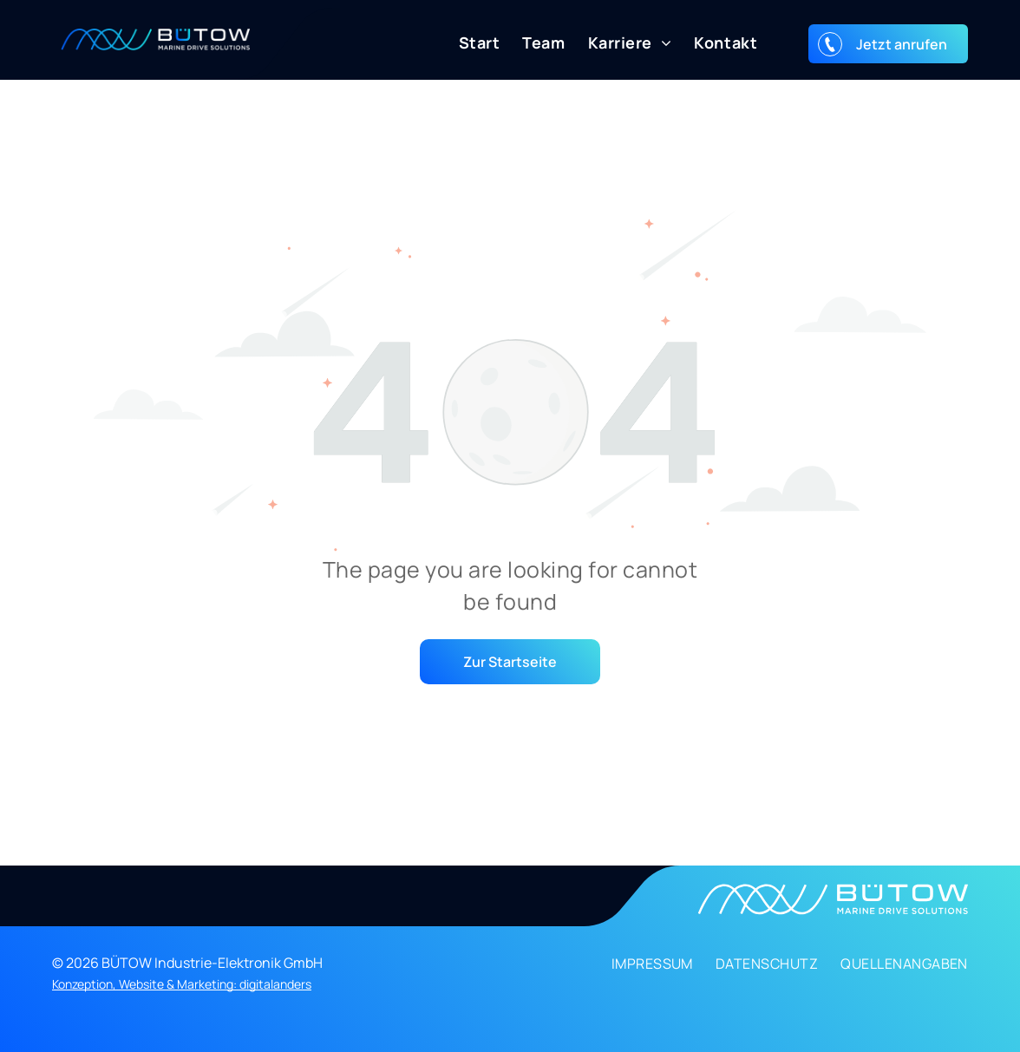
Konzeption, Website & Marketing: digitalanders (181, 984)
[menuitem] (468, 43)
